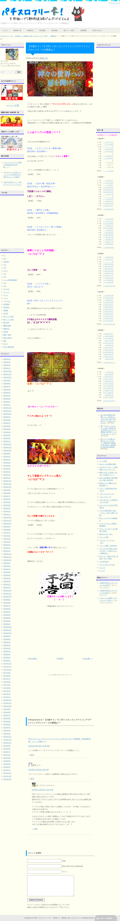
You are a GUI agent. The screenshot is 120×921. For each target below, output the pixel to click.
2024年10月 (7, 414)
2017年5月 (6, 685)
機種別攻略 (7, 326)
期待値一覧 (17, 30)
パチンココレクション (106, 494)
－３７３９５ (108, 144)
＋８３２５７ (108, 201)
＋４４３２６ (108, 151)
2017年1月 (6, 697)
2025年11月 (7, 374)
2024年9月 (6, 417)
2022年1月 (6, 514)
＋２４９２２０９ (109, 324)
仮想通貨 (83, 30)
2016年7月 (6, 715)
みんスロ (102, 568)
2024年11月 (7, 411)
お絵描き (6, 262)
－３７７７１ (108, 142)
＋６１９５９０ (108, 209)
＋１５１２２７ (108, 379)
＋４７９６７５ (108, 388)
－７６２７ (108, 185)
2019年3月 (6, 618)
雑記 (4, 341)
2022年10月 (7, 487)
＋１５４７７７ (108, 275)
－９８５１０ (108, 239)
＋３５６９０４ (108, 352)
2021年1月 (6, 551)
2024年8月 (6, 420)
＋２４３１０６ (108, 271)
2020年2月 (6, 584)
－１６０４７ (108, 180)
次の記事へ (87, 659)
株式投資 (55, 30)
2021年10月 (7, 523)
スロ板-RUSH (104, 561)
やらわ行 (6, 289)
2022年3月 (6, 508)
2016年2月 (6, 730)
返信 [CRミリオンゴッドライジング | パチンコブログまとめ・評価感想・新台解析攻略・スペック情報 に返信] (32, 755)
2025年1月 (6, 405)
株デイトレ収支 (69, 30)
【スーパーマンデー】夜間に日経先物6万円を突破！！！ (12, 165)
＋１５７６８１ (108, 228)
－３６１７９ (108, 242)
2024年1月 (6, 441)
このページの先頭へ (106, 918)
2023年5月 (6, 466)
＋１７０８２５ (108, 393)
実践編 (5, 310)
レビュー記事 (13, 105)
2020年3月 (6, 581)
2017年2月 (6, 694)
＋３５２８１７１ (109, 362)
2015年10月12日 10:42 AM (39, 746)
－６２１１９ (108, 359)
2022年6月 (6, 499)
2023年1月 (6, 478)
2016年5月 (6, 721)
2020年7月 (6, 569)
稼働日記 (30, 30)
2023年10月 (7, 450)
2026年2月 (6, 365)
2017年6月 (6, 682)
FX (4, 256)
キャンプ (6, 292)
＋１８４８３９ (108, 235)
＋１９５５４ (108, 156)
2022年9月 (6, 490)
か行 (4, 265)
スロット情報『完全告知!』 (108, 546)
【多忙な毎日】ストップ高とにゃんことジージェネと (12, 183)
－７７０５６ (108, 372)
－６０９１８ (108, 345)
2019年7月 (6, 606)
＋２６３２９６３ (109, 401)
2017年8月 (6, 676)
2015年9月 (6, 746)
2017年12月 (7, 663)
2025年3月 (6, 399)
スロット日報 (103, 537)
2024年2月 (6, 438)
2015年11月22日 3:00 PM (38, 770)
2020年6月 (6, 572)
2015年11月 (7, 740)
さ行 (4, 268)
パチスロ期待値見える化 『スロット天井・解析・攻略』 (108, 513)
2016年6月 (6, 718)
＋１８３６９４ (108, 311)
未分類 (5, 313)
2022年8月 (6, 493)
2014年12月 (7, 773)
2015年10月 (7, 743)
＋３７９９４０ (108, 302)
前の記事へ (33, 659)
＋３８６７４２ (108, 390)
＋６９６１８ (108, 395)
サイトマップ (115, 3)
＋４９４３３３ (108, 356)
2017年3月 (6, 691)
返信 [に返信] (32, 779)
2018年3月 (6, 654)
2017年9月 (6, 673)
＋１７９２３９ (108, 203)
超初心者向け (7, 338)
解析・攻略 (7, 335)
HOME (60, 659)
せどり (5, 271)
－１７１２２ (108, 221)
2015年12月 (7, 737)
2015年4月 (6, 761)
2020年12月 (7, 554)
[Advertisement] (60, 632)
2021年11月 (7, 520)
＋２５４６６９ (108, 266)
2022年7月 (6, 496)
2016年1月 (6, 734)
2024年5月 (6, 429)
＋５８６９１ (108, 244)
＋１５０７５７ (108, 347)
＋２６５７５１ (108, 377)
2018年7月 (6, 642)
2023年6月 (6, 463)
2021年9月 (6, 526)
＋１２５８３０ (108, 190)
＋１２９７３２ (108, 316)
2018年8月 (6, 639)
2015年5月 (6, 758)
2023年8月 (6, 456)
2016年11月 (7, 703)
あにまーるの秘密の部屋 (107, 464)
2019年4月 (6, 615)
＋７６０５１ (108, 226)
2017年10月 (7, 670)
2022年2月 (6, 511)
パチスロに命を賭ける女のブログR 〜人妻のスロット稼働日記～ (108, 551)
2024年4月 (6, 432)
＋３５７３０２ (108, 309)
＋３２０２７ (108, 259)
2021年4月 (6, 542)
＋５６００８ (108, 257)
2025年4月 (6, 396)
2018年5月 (6, 648)
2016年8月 (6, 712)
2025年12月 (7, 371)
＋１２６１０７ (108, 206)
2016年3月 (6, 727)
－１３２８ (108, 171)
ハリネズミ (7, 301)
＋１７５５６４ (108, 223)
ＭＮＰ (5, 344)
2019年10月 (7, 597)
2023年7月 (6, 459)
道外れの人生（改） (106, 534)
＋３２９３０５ (108, 307)
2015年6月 (6, 755)
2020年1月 (6, 587)
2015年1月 (6, 770)
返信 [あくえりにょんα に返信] (36, 829)
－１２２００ (108, 219)
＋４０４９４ (108, 149)
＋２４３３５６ (108, 264)
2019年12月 (7, 590)
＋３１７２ (108, 194)
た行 (4, 274)
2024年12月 (7, 408)
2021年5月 (6, 539)
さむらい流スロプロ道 (106, 565)
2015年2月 (6, 767)
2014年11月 (7, 776)
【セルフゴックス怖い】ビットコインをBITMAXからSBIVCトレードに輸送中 (12, 175)
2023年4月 (6, 469)
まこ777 (102, 571)
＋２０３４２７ (108, 304)
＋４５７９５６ (108, 383)
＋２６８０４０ (108, 381)
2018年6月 (6, 645)
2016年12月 (7, 700)
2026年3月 (6, 362)
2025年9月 (6, 380)
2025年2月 (6, 402)
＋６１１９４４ (108, 350)
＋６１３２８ (108, 341)
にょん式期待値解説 (10, 280)
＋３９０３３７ (108, 268)
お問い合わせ (97, 30)
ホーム (5, 30)
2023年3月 (6, 472)
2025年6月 (6, 389)
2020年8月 (6, 566)
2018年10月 (7, 633)
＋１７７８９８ (108, 386)
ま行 (4, 286)
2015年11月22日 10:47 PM (42, 790)
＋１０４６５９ (108, 314)
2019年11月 (7, 593)
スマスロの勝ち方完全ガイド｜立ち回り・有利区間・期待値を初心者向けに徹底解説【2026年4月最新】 (108, 443)
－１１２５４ (108, 183)
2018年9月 (6, 636)
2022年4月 (6, 505)
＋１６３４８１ (108, 320)
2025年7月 (6, 386)
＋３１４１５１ (108, 343)
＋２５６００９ (108, 192)
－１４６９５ (108, 158)
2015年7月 (6, 752)
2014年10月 (7, 779)
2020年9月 (6, 563)
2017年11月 (7, 667)
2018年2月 (6, 657)
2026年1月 (6, 368)
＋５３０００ (108, 237)
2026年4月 (6, 359)
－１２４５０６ (108, 187)
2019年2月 (6, 621)
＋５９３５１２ (108, 354)
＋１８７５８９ (108, 397)
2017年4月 (6, 688)
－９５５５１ (108, 300)
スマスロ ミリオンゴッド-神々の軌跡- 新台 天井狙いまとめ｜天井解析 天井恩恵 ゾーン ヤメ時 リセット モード (109, 430)
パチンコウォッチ (105, 497)
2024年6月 (6, 426)
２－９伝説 (103, 461)
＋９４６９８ (108, 374)
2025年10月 (7, 377)
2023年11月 (7, 447)
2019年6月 (6, 609)
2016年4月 (6, 724)
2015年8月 (6, 749)
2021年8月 (6, 530)
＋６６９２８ (108, 295)
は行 (4, 283)
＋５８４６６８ (108, 247)
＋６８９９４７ (108, 334)
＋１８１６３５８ (109, 286)
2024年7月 (6, 423)
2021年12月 (7, 517)
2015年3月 (6, 764)
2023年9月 (6, 453)
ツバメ (5, 298)
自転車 (5, 332)
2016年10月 (7, 706)
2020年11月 (7, 557)
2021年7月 (6, 533)
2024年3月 (6, 435)
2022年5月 (6, 502)
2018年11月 (7, 630)
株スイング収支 (8, 316)
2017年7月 (6, 679)
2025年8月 (6, 383)
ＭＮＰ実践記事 (8, 347)
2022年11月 (7, 484)
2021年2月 (6, 548)
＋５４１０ (108, 199)
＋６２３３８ (108, 278)
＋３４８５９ (108, 232)
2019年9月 (6, 600)
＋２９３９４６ (108, 273)
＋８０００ (108, 230)
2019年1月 (6, 624)
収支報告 (42, 30)
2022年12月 (7, 481)
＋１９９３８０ (108, 336)
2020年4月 (6, 578)
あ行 (4, 259)
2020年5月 (6, 575)
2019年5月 (6, 612)
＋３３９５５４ (108, 318)
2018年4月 (6, 651)
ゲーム (5, 295)
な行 (4, 277)
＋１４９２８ (108, 282)
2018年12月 (7, 627)
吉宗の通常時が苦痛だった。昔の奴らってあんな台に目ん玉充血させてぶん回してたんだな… (108, 419)
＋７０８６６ (108, 280)
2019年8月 (6, 603)
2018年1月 (6, 660)
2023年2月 (6, 475)
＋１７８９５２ (108, 338)
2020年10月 (7, 560)
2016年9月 (6, 709)
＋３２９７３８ (108, 298)
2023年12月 (7, 444)
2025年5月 (6, 393)
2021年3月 (6, 545)
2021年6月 (6, 536)
